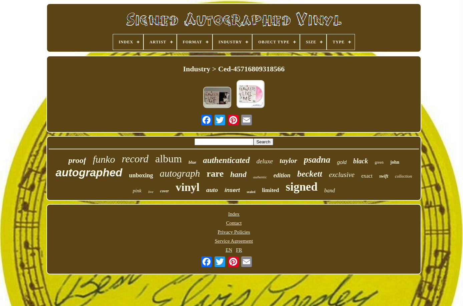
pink (137, 190)
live (150, 192)
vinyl (187, 187)
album (168, 159)
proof (77, 160)
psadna (317, 160)
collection (403, 176)
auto (212, 189)
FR (239, 250)
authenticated (226, 160)
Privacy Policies (233, 232)
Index (234, 214)
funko (104, 159)
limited (270, 190)
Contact (234, 223)
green (379, 162)
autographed (89, 172)
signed (302, 186)
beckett (309, 174)
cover (164, 191)
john (394, 162)
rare (215, 173)
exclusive (342, 175)
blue (192, 162)
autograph (180, 173)
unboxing (141, 175)
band (329, 190)
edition (282, 175)
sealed (251, 192)
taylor (288, 160)
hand (238, 174)
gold (341, 162)
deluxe (265, 161)
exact (367, 176)
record (135, 159)
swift (383, 176)
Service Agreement (234, 241)
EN (228, 250)
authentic (260, 177)
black (360, 161)
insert (232, 190)
